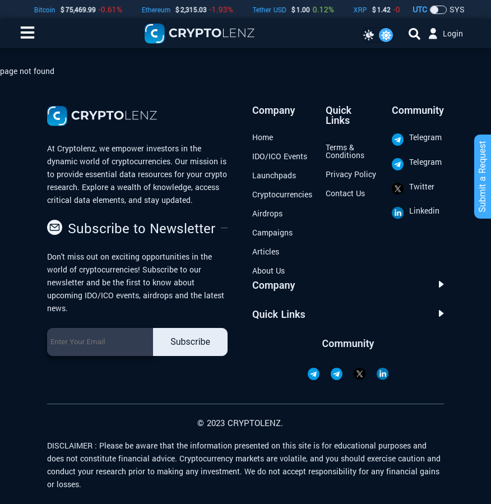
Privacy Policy (351, 174)
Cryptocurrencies (282, 194)
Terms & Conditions (345, 151)
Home (262, 137)
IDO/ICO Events (279, 156)
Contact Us (345, 193)
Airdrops (267, 213)
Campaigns (272, 232)
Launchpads (274, 175)
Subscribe (190, 341)
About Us (268, 270)
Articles (265, 251)
